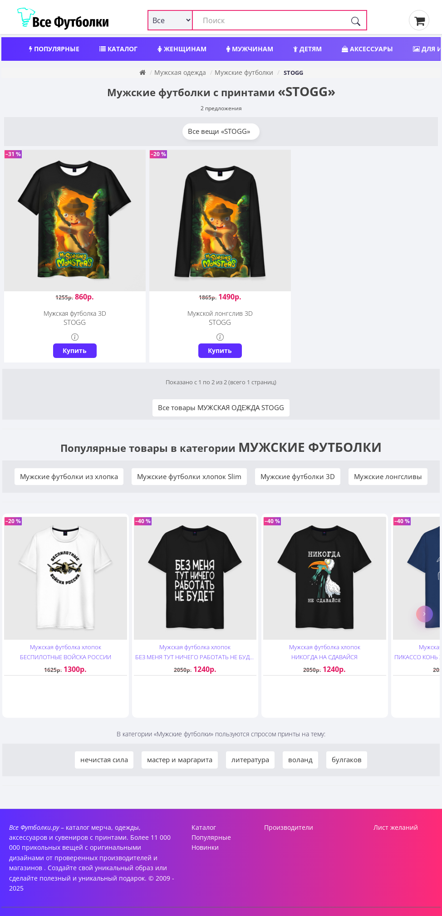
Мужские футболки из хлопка (69, 475)
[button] (424, 613)
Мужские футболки (244, 72)
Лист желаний (395, 826)
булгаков (347, 759)
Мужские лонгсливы (388, 475)
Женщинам (181, 48)
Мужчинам (249, 48)
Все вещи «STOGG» (221, 131)
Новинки (205, 847)
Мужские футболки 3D (297, 475)
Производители (288, 826)
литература (250, 759)
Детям (307, 48)
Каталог (118, 48)
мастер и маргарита (179, 759)
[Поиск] (355, 20)
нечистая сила (104, 759)
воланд (300, 759)
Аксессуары (367, 48)
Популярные (54, 48)
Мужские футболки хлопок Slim (189, 475)
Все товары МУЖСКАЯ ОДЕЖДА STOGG (221, 406)
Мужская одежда (180, 72)
